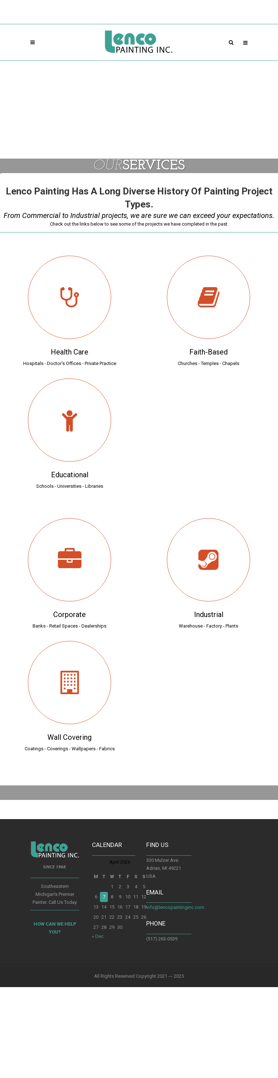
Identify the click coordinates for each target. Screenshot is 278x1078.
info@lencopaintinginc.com (175, 998)
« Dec (98, 1027)
